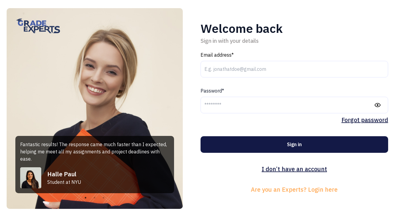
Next (179, 165)
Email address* (217, 55)
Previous (11, 165)
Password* (212, 91)
